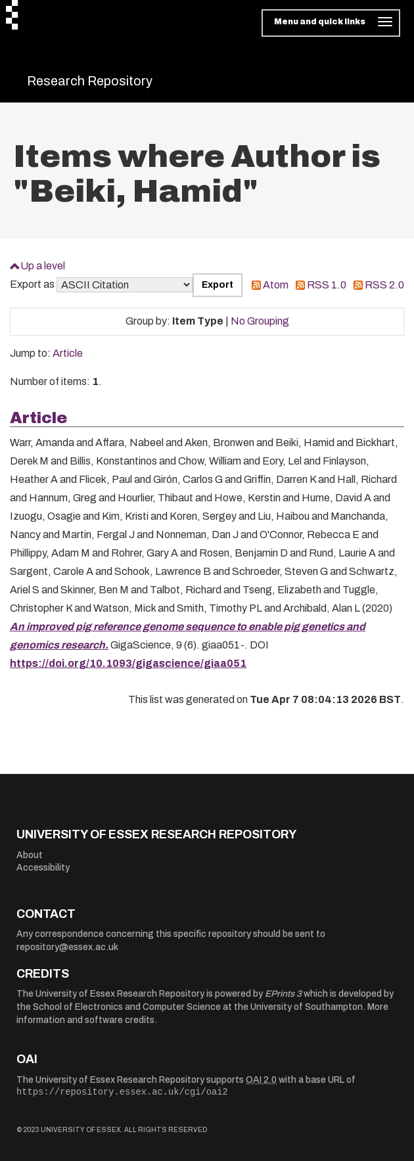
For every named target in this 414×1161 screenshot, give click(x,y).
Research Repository (89, 81)
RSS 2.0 (384, 284)
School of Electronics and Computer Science (127, 1007)
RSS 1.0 (326, 284)
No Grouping (260, 321)
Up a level (42, 265)
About (29, 855)
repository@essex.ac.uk (67, 947)
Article (68, 353)
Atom (275, 284)
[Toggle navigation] (331, 23)
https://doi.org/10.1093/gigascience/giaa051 (128, 663)
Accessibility (43, 868)
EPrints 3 (283, 994)
